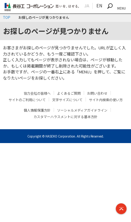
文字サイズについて (67, 99)
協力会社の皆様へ (37, 93)
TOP (6, 17)
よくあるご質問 (69, 93)
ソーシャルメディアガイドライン (82, 110)
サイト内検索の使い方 (106, 99)
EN (99, 5)
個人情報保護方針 (37, 110)
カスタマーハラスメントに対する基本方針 (65, 116)
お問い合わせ (97, 93)
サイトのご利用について (27, 99)
